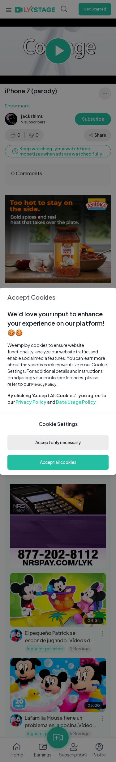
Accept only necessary (58, 442)
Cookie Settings (58, 424)
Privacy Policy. (44, 384)
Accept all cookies (58, 462)
